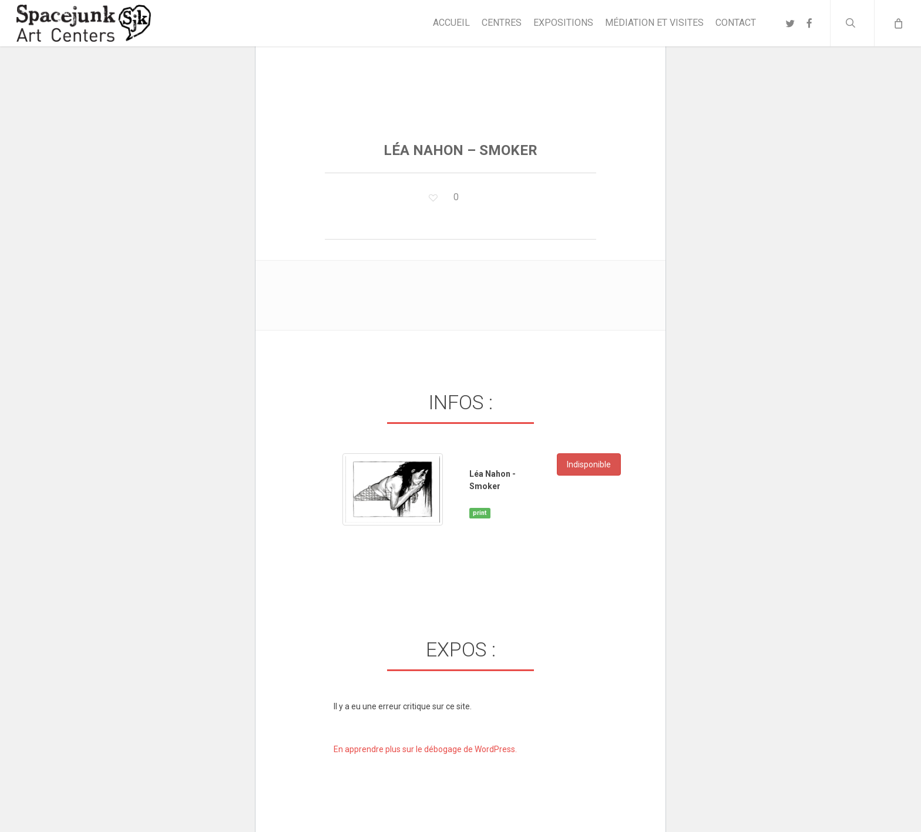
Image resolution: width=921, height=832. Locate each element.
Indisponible (589, 464)
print (479, 513)
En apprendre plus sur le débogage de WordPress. (425, 749)
